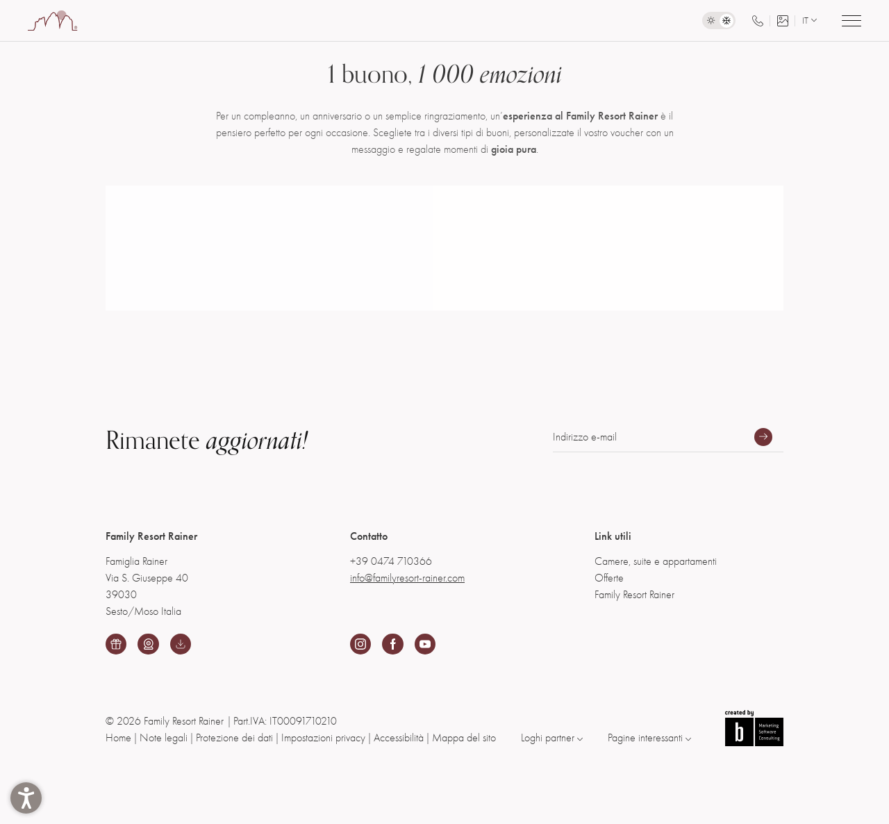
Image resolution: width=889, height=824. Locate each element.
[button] (26, 798)
